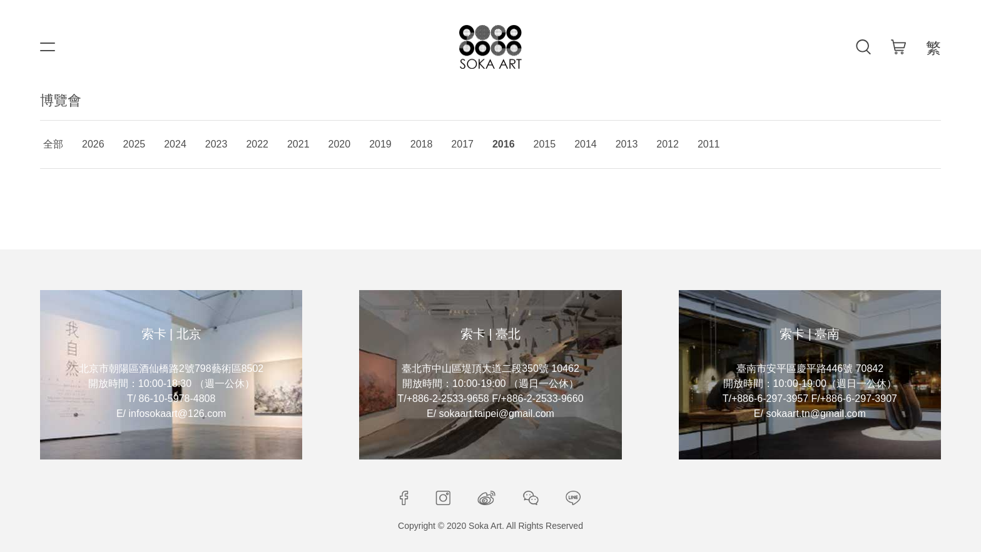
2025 (134, 144)
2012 (667, 144)
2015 (545, 144)
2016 (503, 144)
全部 (53, 144)
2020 (339, 144)
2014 (585, 144)
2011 (709, 144)
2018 (421, 144)
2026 (93, 144)
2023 (216, 144)
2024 (175, 144)
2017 (462, 144)
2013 (627, 144)
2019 (380, 144)
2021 (298, 144)
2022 (257, 144)
